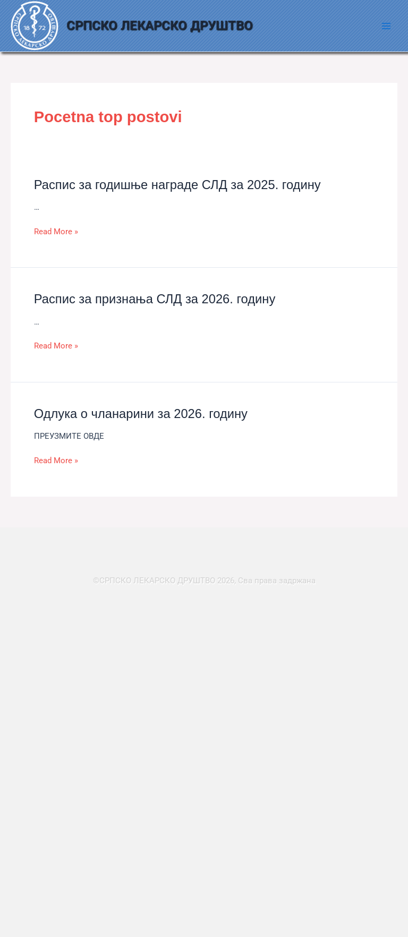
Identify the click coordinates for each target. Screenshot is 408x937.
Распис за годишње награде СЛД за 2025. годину (177, 185)
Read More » (56, 231)
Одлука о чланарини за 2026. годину (141, 414)
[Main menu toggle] (386, 26)
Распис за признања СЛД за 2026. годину (155, 299)
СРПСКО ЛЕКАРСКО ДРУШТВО (159, 25)
